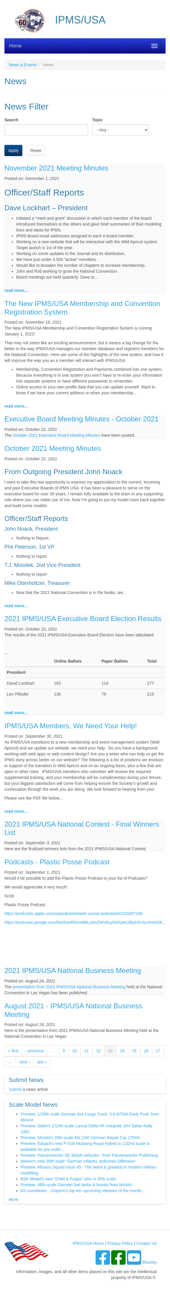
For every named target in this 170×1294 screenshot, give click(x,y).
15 (134, 1050)
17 (158, 1050)
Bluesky (149, 1262)
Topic (97, 120)
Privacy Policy (120, 1243)
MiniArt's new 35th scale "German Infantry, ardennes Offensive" (78, 1161)
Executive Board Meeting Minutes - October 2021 (81, 419)
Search (11, 120)
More (13, 1199)
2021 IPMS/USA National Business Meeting (72, 970)
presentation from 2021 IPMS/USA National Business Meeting (69, 986)
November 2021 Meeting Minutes (56, 168)
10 (74, 1050)
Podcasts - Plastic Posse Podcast (57, 862)
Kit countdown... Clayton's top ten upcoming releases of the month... (83, 1190)
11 (86, 1050)
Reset (35, 150)
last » (42, 1062)
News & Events (23, 64)
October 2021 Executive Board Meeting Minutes (56, 435)
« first (13, 1050)
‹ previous (35, 1050)
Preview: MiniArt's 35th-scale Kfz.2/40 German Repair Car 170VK (80, 1137)
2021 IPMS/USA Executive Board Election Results (82, 619)
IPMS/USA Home (88, 1243)
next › (24, 1062)
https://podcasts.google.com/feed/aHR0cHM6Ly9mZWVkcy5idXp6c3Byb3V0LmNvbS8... (85, 922)
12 (98, 1050)
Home (15, 45)
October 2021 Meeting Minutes (52, 448)
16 (146, 1050)
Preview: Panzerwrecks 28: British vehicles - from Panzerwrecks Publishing (89, 1155)
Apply (13, 150)
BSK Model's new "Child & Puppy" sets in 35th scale (68, 1178)
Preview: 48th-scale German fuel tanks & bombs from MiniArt (76, 1184)
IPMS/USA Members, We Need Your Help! (70, 726)
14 (122, 1050)
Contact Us (146, 1243)
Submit (15, 1089)
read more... (16, 290)
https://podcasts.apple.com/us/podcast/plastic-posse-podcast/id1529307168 (73, 913)
